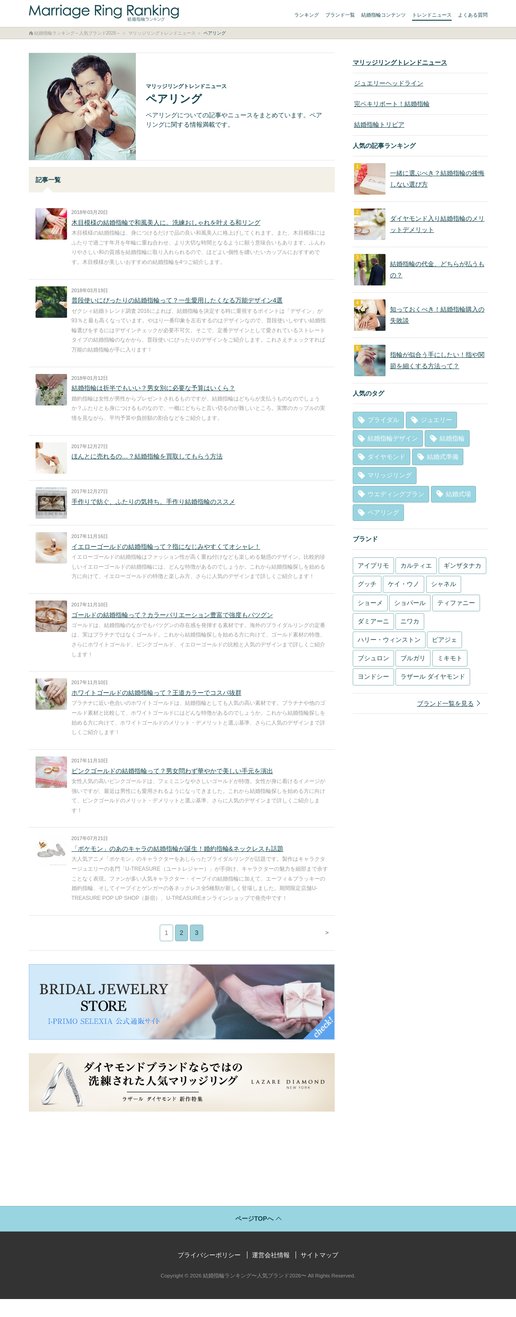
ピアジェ (444, 639)
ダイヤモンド (386, 456)
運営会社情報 (271, 1273)
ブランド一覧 (340, 15)
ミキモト (449, 658)
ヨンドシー (373, 676)
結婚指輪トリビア (378, 124)
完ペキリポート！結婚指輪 (390, 103)
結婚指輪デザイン (393, 438)
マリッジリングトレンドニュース (400, 62)
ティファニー (456, 602)
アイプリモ (373, 565)
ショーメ (370, 602)
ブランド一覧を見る (445, 703)
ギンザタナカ (462, 565)
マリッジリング (390, 475)
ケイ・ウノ (403, 583)
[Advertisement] (182, 1165)
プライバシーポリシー (209, 1273)
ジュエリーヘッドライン (387, 83)
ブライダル (383, 419)
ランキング (306, 15)
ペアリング (383, 512)
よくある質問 (473, 15)
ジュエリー (436, 419)
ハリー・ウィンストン (389, 639)
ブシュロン (373, 658)
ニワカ (409, 621)
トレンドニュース (432, 15)
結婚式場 (458, 494)
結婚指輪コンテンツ (383, 15)
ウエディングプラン (396, 494)
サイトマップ (319, 1273)
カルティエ (416, 565)
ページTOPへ (254, 1236)
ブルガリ (413, 658)
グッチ (367, 583)
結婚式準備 (442, 456)
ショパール (410, 602)
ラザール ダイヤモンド (432, 676)
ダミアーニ (373, 621)
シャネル (443, 583)
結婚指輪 (452, 438)
